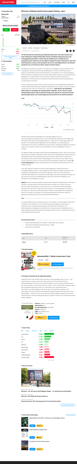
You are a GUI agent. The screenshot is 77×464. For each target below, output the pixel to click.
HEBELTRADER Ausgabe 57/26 (38, 429)
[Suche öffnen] (19, 2)
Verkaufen (14, 29)
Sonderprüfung (44, 48)
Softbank (30, 48)
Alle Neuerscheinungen (71, 414)
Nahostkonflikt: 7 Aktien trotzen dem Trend (53, 256)
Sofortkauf (44, 264)
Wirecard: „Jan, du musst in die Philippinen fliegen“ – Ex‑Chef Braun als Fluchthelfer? (46, 391)
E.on (22, 337)
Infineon (23, 352)
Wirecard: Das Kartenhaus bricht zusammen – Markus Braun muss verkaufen (44, 222)
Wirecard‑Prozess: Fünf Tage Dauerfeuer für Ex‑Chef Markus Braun (41, 401)
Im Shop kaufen (57, 264)
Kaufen (6, 29)
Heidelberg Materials (25, 355)
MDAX (40, 330)
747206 (3, 16)
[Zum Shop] (44, 2)
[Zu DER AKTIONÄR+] (57, 2)
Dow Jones (34, 330)
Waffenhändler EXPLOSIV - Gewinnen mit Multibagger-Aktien (47, 418)
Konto (72, 268)
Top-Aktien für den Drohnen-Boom (39, 441)
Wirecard (24, 48)
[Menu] (73, 2)
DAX (22, 330)
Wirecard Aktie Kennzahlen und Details (10, 57)
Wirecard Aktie (5, 14)
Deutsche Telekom (25, 357)
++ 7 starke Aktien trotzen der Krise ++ (38, 6)
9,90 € (32, 437)
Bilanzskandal (36, 48)
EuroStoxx (51, 330)
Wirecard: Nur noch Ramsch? (32, 227)
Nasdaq (27, 330)
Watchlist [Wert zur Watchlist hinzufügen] (6, 20)
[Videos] (63, 2)
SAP (22, 342)
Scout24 (23, 339)
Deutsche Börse (24, 334)
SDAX (46, 330)
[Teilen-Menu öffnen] (67, 51)
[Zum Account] (50, 2)
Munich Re (23, 344)
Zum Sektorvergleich (7, 73)
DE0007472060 (5, 17)
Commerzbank (24, 349)
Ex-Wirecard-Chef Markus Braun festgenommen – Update (39, 224)
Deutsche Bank (24, 347)
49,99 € (32, 425)
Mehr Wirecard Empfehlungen (68, 405)
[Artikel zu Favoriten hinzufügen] (74, 51)
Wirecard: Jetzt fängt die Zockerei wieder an (34, 396)
